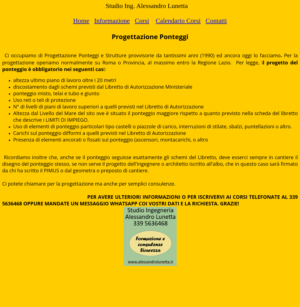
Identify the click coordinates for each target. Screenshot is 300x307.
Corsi (142, 20)
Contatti (216, 20)
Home (81, 20)
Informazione (112, 20)
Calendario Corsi (178, 20)
